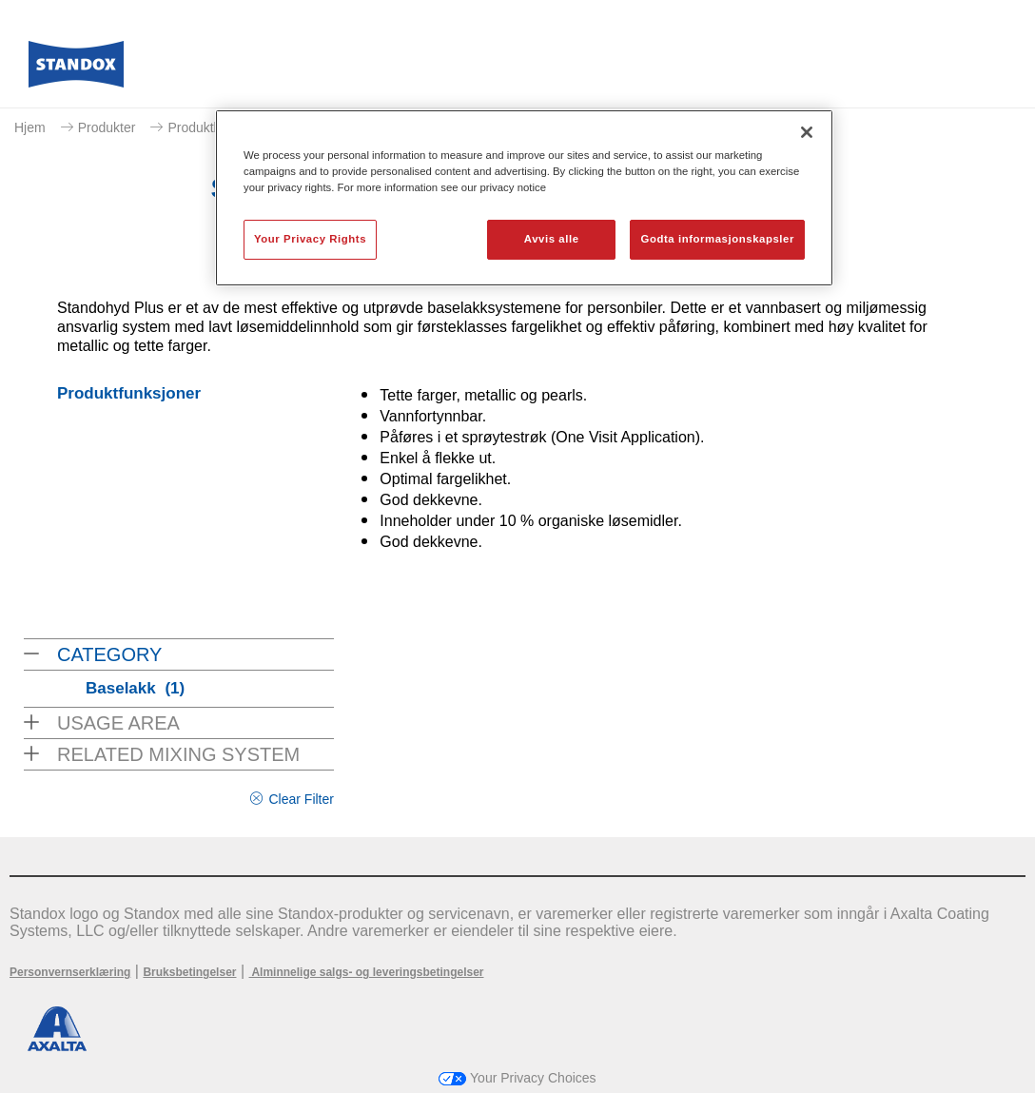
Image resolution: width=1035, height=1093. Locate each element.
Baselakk (135, 688)
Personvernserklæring (70, 972)
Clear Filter (300, 799)
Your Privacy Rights (310, 238)
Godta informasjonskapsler (717, 238)
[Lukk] (807, 132)
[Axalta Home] (76, 69)
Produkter (107, 127)
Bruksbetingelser (189, 972)
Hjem (30, 127)
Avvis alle (551, 238)
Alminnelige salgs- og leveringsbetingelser (366, 972)
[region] (524, 197)
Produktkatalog (211, 127)
